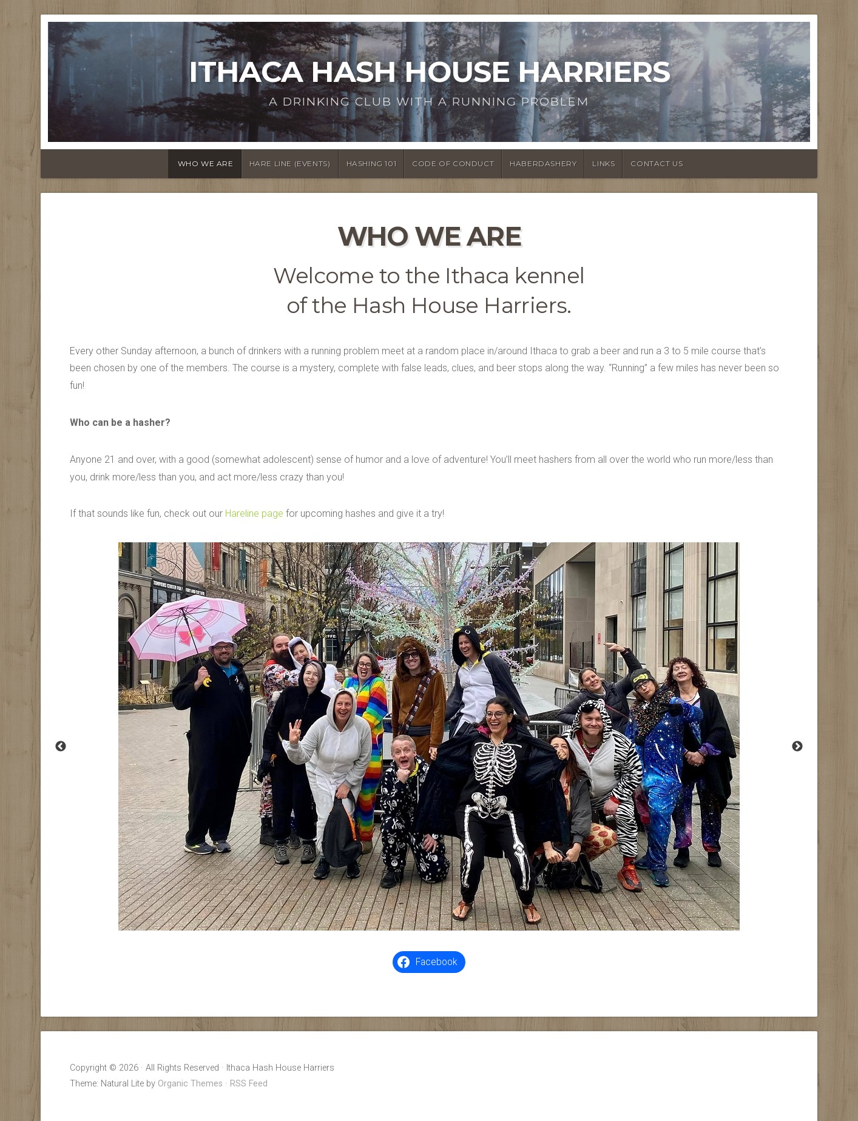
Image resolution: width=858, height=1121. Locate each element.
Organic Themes (190, 1084)
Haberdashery (543, 163)
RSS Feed (249, 1084)
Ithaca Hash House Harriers (429, 71)
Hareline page (254, 513)
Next (797, 747)
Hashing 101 (371, 163)
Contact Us (656, 163)
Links (603, 163)
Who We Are (206, 163)
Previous (61, 747)
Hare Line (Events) (290, 163)
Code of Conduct (453, 163)
